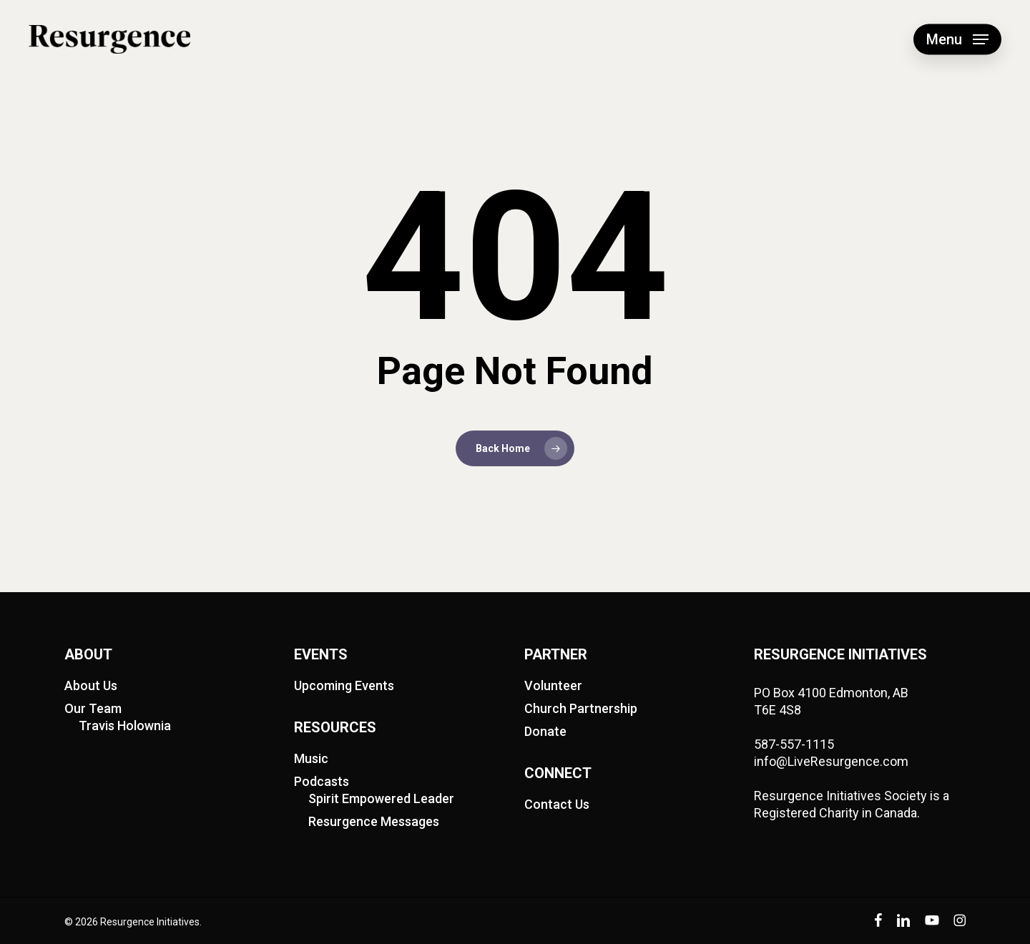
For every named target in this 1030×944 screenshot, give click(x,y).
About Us (90, 685)
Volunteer (553, 685)
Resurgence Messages (373, 821)
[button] (957, 39)
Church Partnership (580, 708)
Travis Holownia (125, 725)
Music (311, 758)
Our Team (93, 708)
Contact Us (556, 804)
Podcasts (321, 781)
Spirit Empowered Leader (381, 798)
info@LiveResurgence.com (831, 761)
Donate (545, 731)
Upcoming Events (344, 685)
